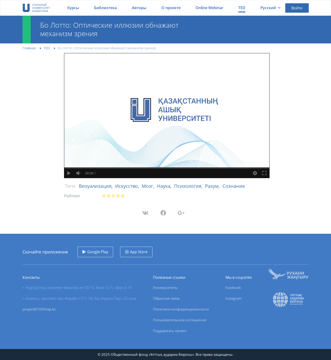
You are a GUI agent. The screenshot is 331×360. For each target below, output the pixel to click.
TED (241, 7)
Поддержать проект (170, 330)
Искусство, (127, 186)
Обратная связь (166, 298)
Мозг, (149, 186)
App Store (139, 251)
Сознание (233, 186)
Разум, (213, 186)
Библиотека (105, 7)
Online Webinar (209, 7)
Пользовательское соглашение (179, 320)
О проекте (171, 7)
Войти (296, 8)
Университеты (165, 287)
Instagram (233, 298)
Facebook (233, 287)
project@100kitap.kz (39, 309)
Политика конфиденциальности (181, 309)
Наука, (165, 186)
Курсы (73, 7)
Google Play (97, 251)
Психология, (189, 186)
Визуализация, (96, 186)
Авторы (139, 7)
